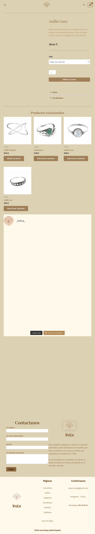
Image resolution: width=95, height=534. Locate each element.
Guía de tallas (47, 521)
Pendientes (47, 503)
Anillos (47, 493)
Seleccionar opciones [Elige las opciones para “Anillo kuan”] (46, 158)
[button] (84, 5)
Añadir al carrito (69, 79)
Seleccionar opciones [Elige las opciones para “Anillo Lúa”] (16, 209)
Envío (54, 92)
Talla (51, 56)
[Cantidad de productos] (52, 72)
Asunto (27, 447)
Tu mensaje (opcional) (27, 458)
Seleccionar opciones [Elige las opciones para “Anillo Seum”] (76, 158)
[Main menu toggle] (4, 4)
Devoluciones (57, 98)
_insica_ (83, 497)
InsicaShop (47, 488)
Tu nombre (27, 430)
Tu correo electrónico (27, 438)
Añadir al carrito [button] (14, 158)
